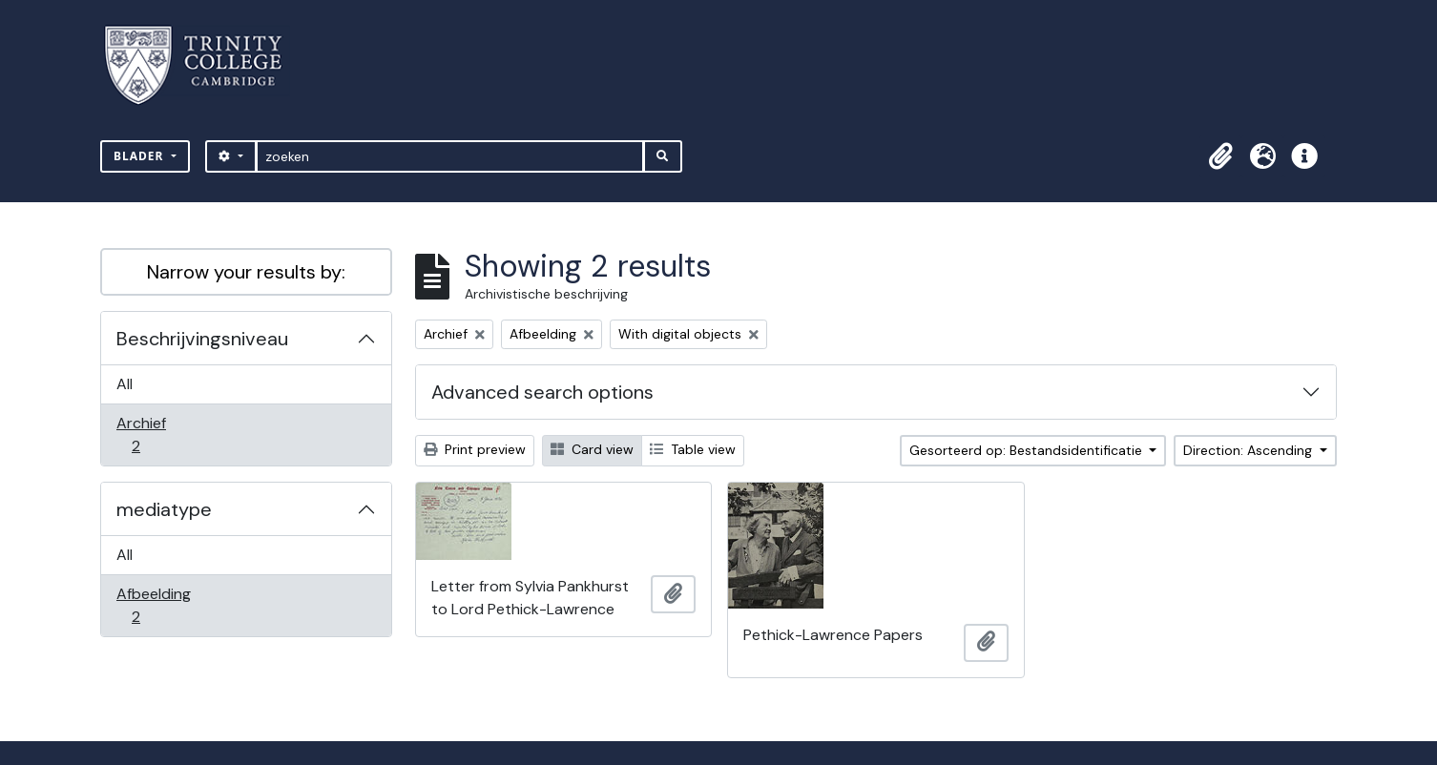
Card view (592, 449)
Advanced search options (542, 392)
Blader (141, 156)
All (124, 384)
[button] (1220, 156)
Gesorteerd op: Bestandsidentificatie (1027, 450)
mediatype (164, 509)
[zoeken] (450, 156)
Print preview (475, 449)
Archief (148, 434)
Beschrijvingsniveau (202, 338)
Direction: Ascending (1249, 450)
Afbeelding (153, 605)
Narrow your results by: (246, 271)
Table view (693, 449)
